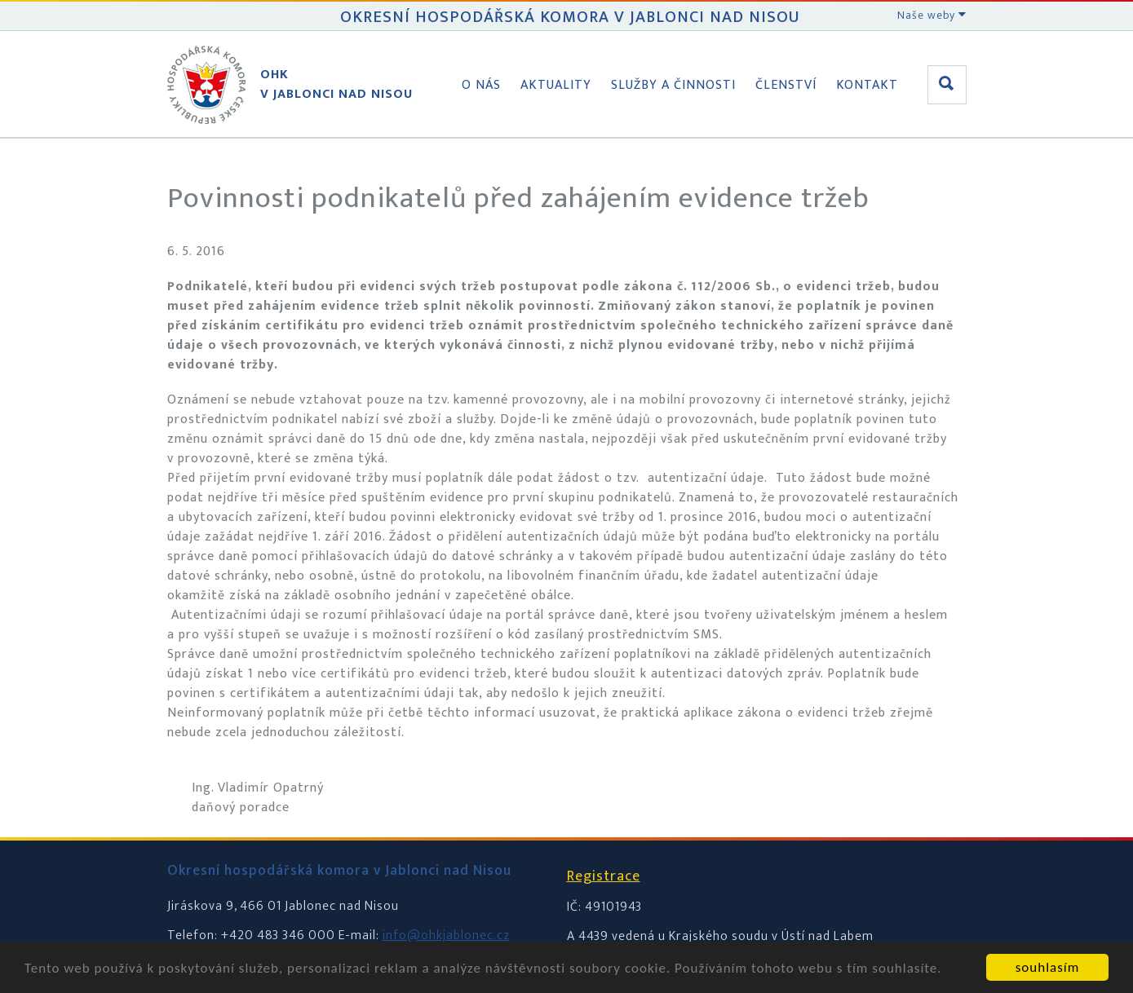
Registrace (603, 876)
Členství (786, 85)
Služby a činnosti (673, 85)
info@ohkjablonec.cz (446, 936)
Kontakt (867, 85)
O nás (481, 85)
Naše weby (932, 15)
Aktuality (555, 85)
